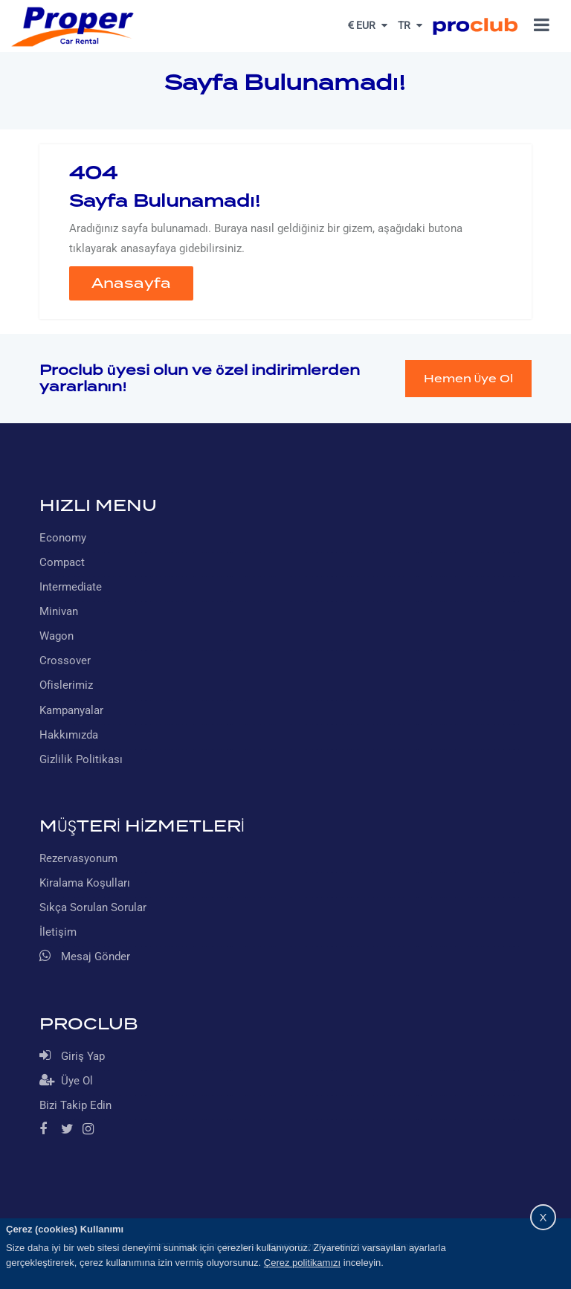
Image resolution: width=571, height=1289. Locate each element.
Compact (62, 562)
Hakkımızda (68, 735)
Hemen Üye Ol (468, 379)
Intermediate (70, 587)
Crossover (65, 660)
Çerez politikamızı (302, 1262)
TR (410, 25)
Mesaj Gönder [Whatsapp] (84, 956)
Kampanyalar (71, 710)
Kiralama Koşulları (84, 883)
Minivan (58, 611)
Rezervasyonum (78, 858)
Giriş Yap (72, 1056)
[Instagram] (92, 1130)
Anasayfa (131, 283)
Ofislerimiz (66, 685)
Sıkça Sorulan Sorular (92, 907)
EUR (367, 25)
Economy (62, 537)
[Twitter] (70, 1130)
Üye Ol (66, 1080)
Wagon (56, 636)
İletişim (58, 932)
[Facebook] (48, 1130)
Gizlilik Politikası (81, 759)
